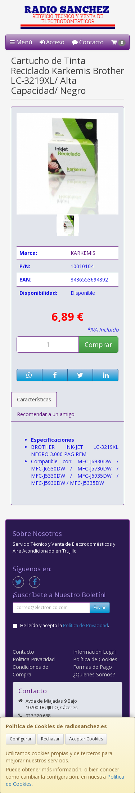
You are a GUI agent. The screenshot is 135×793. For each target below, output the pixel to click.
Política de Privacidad (85, 625)
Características (34, 399)
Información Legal (94, 651)
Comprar (98, 344)
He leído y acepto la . (64, 625)
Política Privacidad (34, 659)
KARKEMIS (83, 252)
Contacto (88, 42)
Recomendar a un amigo (46, 414)
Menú (21, 42)
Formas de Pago (92, 666)
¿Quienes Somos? (94, 674)
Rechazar (50, 739)
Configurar (21, 739)
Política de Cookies (95, 659)
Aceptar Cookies (86, 739)
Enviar (100, 607)
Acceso (52, 42)
